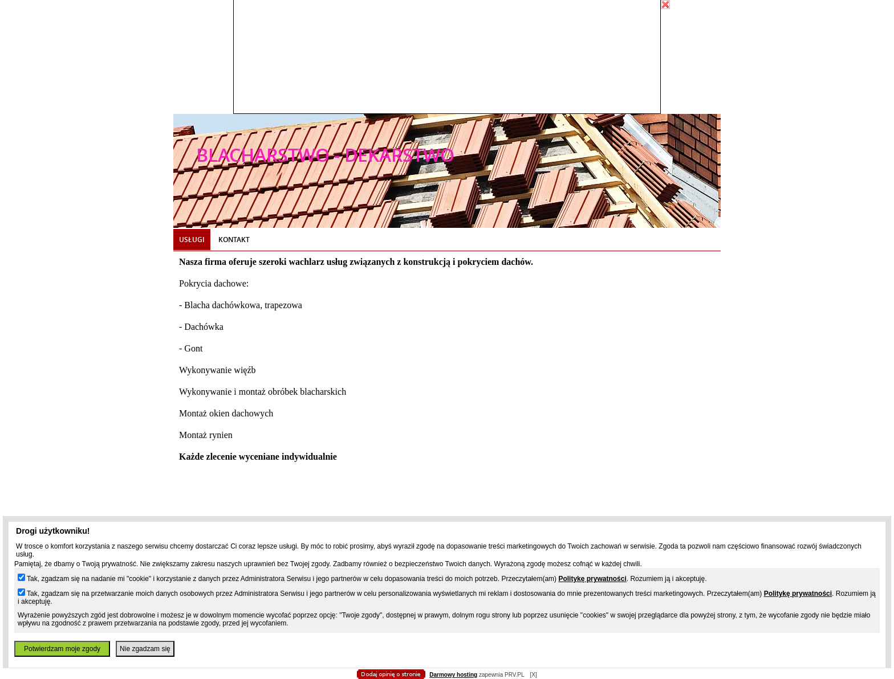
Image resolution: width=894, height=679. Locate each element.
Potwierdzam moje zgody (62, 649)
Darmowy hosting (453, 675)
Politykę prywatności (592, 579)
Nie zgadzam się (145, 649)
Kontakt (234, 239)
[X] (533, 675)
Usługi (192, 239)
